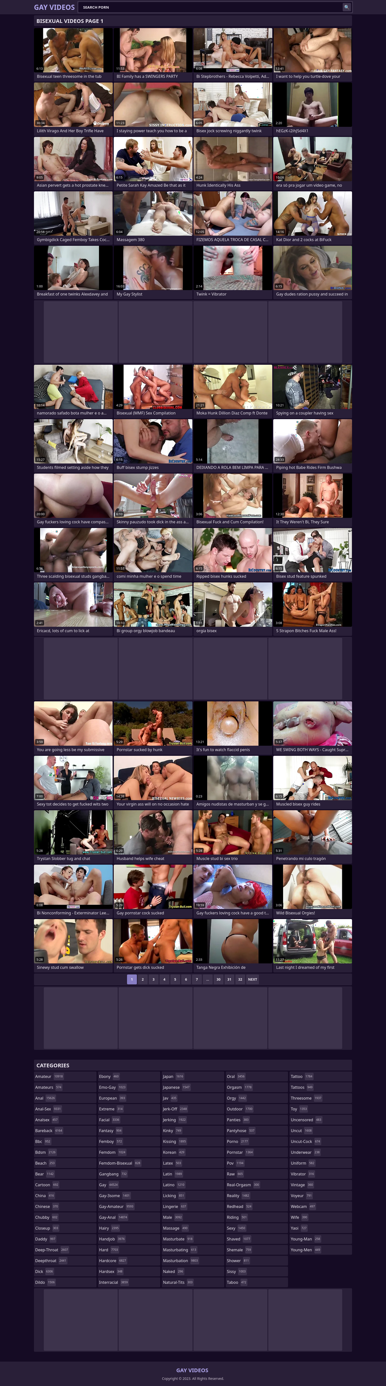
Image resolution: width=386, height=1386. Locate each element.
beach (45, 1163)
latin (173, 1174)
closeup (47, 1228)
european (112, 1098)
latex (172, 1163)
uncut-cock (306, 1141)
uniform (303, 1163)
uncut (302, 1130)
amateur (49, 1076)
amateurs (49, 1087)
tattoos (302, 1087)
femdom (113, 1152)
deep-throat (52, 1250)
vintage (302, 1184)
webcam (303, 1206)
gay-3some (115, 1195)
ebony (109, 1076)
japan (173, 1076)
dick (44, 1271)
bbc (43, 1141)
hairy (109, 1228)
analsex (47, 1119)
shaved (239, 1239)
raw (235, 1174)
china (45, 1195)
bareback (49, 1130)
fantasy (111, 1130)
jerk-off (175, 1109)
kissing (175, 1141)
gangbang (113, 1174)
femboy (111, 1141)
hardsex (111, 1271)
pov (236, 1163)
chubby (47, 1217)
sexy (236, 1228)
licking (174, 1195)
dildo (45, 1282)
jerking (175, 1119)
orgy (237, 1098)
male (173, 1217)
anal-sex (48, 1109)
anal (45, 1098)
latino (174, 1184)
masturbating (180, 1250)
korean (174, 1152)
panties (238, 1119)
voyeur (302, 1195)
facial (110, 1119)
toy (299, 1109)
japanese (177, 1087)
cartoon (47, 1184)
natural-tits (178, 1282)
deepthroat (51, 1260)
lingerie (175, 1206)
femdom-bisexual (120, 1163)
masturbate (178, 1239)
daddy (45, 1239)
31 (229, 979)
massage (176, 1228)
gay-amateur (117, 1206)
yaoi (299, 1228)
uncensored (306, 1119)
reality (238, 1195)
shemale (239, 1250)
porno (238, 1141)
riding (237, 1217)
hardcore (113, 1260)
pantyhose (241, 1130)
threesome (306, 1098)
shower (238, 1260)
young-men (306, 1250)
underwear (306, 1152)
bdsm (46, 1152)
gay (109, 1184)
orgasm (240, 1087)
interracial (114, 1282)
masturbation (181, 1260)
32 (240, 979)
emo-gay (113, 1087)
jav (170, 1098)
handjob (112, 1239)
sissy (237, 1271)
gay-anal (114, 1217)
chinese (47, 1206)
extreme (111, 1109)
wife (299, 1217)
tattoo (302, 1076)
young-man (306, 1239)
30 (219, 979)
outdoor (240, 1109)
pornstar (240, 1152)
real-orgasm (243, 1184)
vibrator (303, 1174)
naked (173, 1271)
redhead (240, 1206)
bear (45, 1174)
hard (109, 1250)
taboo (237, 1282)
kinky (172, 1130)
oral (236, 1076)
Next (252, 979)
